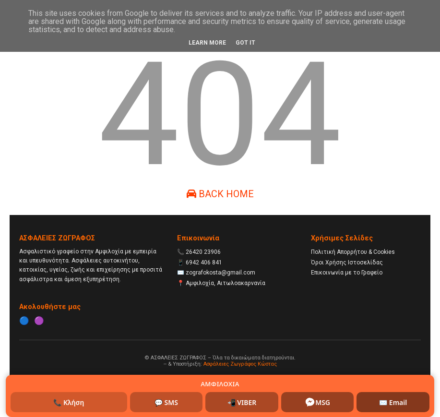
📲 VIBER (242, 402)
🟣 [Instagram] (39, 320)
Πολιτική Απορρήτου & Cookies (353, 252)
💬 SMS (166, 402)
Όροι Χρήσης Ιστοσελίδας (347, 262)
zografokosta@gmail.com (220, 272)
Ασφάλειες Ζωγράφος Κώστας (240, 364)
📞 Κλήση (68, 402)
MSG (317, 402)
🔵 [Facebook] (24, 320)
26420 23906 (203, 252)
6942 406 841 (204, 262)
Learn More (207, 42)
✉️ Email (393, 402)
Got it (245, 42)
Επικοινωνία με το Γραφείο (346, 272)
